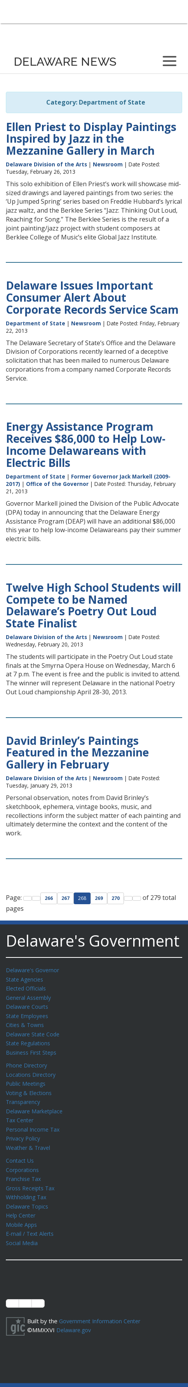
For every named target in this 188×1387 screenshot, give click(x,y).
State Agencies (26, 979)
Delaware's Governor (34, 970)
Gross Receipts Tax (32, 1179)
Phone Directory (28, 1061)
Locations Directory (32, 1070)
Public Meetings (27, 1079)
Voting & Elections (30, 1088)
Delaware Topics (28, 1196)
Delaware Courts (28, 1005)
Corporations (23, 1161)
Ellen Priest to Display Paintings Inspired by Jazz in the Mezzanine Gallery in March (91, 138)
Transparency (24, 1096)
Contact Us (20, 1152)
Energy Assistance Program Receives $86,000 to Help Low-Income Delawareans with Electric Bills (85, 444)
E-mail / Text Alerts (32, 1222)
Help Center (22, 1205)
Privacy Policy (24, 1131)
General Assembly (30, 996)
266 (49, 898)
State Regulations (29, 1040)
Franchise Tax (24, 1170)
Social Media (22, 1231)
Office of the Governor (57, 483)
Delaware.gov (74, 1318)
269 (99, 898)
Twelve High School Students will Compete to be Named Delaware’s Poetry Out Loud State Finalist (93, 605)
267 (65, 898)
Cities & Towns (26, 1022)
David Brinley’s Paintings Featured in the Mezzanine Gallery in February (77, 752)
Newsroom (108, 164)
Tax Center (21, 1114)
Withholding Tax (27, 1187)
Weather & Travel (30, 1140)
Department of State (35, 323)
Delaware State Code (34, 1031)
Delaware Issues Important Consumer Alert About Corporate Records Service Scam (92, 297)
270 (115, 898)
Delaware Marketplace (36, 1105)
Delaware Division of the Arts (46, 164)
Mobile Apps (22, 1214)
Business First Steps (33, 1049)
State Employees (29, 1014)
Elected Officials (27, 987)
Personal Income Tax (34, 1123)
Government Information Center (102, 1309)
